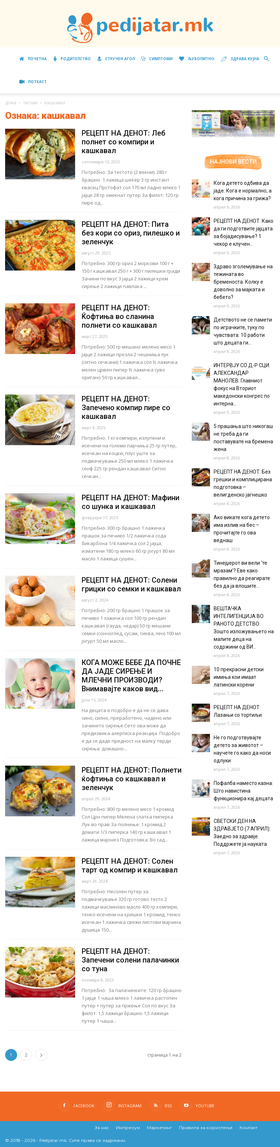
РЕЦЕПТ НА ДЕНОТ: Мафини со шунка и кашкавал (130, 502)
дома (10, 103)
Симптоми (156, 58)
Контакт (248, 1127)
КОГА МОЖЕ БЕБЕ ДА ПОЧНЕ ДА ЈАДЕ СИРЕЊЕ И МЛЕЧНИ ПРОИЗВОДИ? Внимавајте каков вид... (131, 675)
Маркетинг (159, 1127)
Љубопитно (196, 58)
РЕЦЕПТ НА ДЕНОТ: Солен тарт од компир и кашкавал (130, 865)
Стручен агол (116, 58)
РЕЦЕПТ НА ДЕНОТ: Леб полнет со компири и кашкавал (124, 142)
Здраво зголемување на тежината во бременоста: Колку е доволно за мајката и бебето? (243, 282)
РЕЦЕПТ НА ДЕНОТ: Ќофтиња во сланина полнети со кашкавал (120, 316)
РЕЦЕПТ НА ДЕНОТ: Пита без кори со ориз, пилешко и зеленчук (131, 233)
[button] (266, 58)
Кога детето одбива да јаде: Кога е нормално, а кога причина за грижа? (243, 190)
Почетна (33, 58)
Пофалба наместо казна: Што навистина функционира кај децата (243, 790)
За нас (102, 1127)
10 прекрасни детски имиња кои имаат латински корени (239, 677)
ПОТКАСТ (33, 81)
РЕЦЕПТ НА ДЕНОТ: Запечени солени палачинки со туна (130, 960)
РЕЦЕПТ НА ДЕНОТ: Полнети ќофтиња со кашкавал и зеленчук (132, 779)
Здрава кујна (240, 59)
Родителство (72, 58)
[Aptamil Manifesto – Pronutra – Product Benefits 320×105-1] (233, 136)
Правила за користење (206, 1127)
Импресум (128, 1127)
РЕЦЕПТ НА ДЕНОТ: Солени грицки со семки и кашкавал (131, 584)
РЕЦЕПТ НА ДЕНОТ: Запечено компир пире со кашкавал (126, 407)
